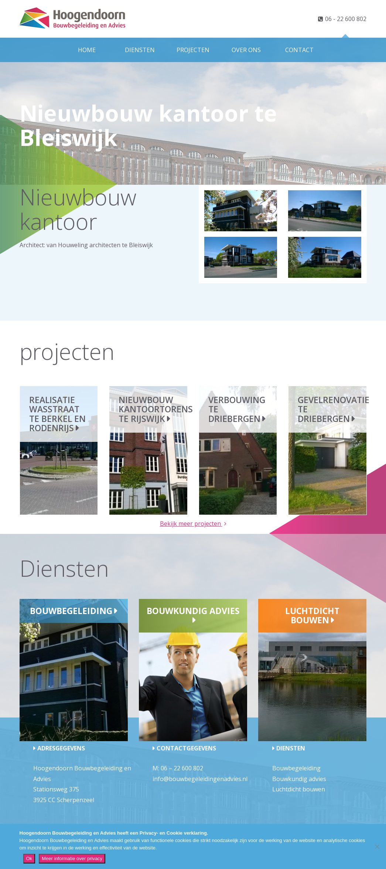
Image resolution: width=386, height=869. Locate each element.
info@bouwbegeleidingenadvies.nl (200, 779)
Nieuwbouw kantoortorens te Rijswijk (156, 409)
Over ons (246, 50)
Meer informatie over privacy (72, 858)
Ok (29, 858)
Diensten (140, 50)
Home (87, 50)
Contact (299, 50)
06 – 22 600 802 (182, 768)
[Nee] (376, 846)
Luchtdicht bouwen (312, 615)
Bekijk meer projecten (191, 523)
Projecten (193, 50)
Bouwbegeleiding (71, 611)
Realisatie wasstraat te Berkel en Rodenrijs (57, 414)
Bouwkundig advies (193, 611)
